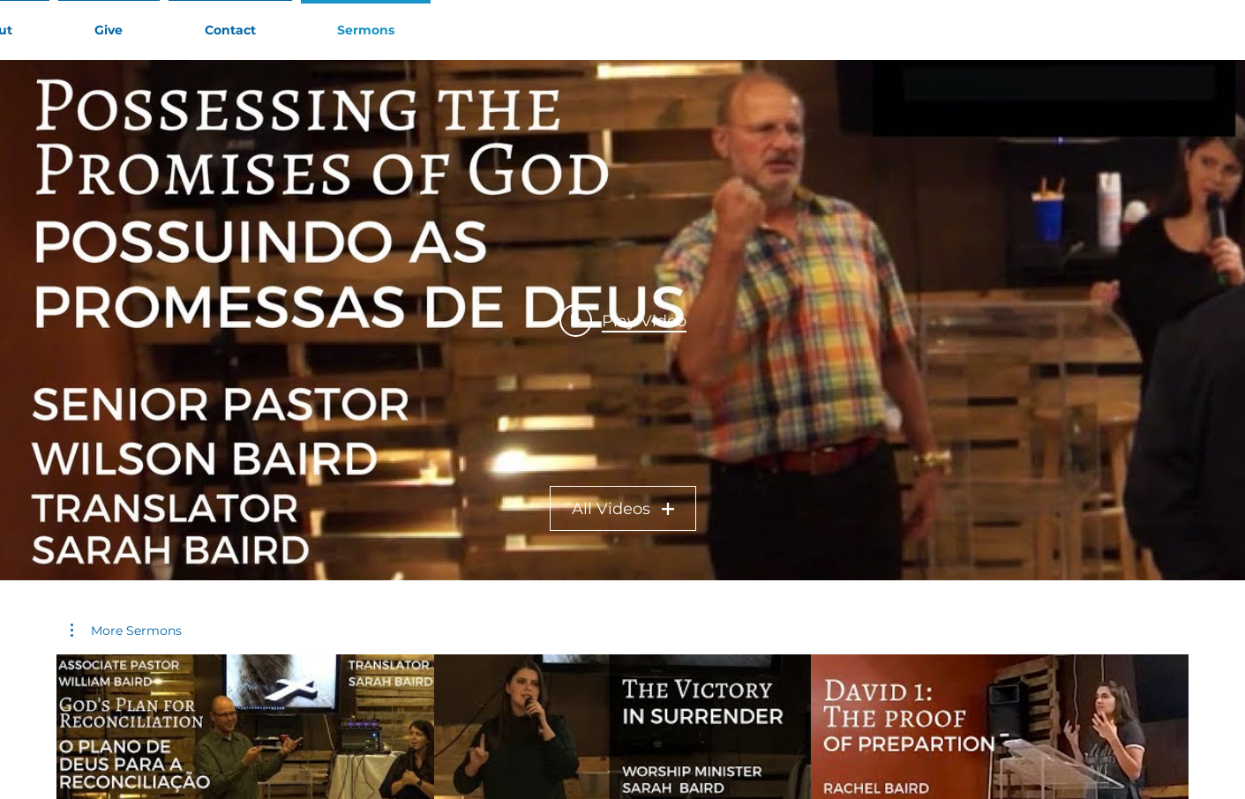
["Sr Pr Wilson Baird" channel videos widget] (622, 320)
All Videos (623, 509)
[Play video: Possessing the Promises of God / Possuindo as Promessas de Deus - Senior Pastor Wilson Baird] (622, 320)
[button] (126, 631)
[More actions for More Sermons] (126, 631)
